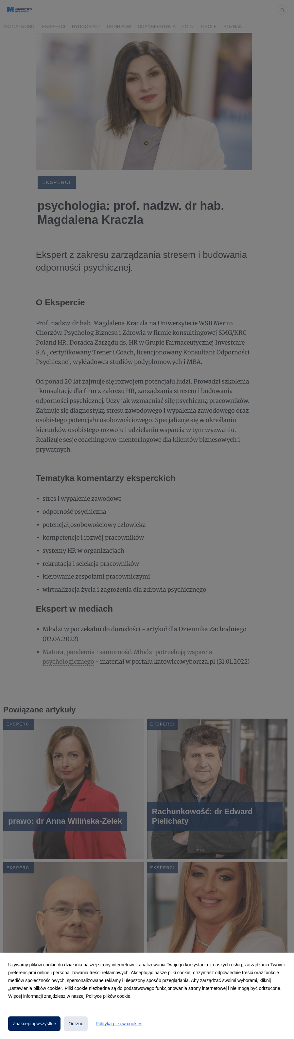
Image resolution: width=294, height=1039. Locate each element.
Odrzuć (75, 1023)
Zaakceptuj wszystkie (34, 1023)
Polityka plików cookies (118, 1023)
